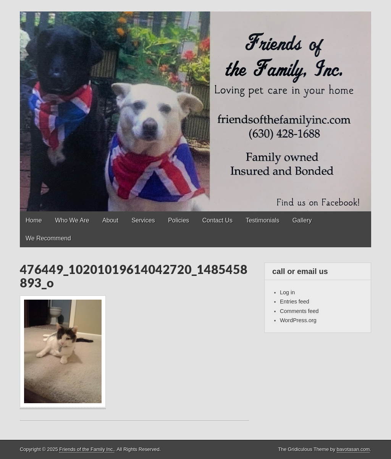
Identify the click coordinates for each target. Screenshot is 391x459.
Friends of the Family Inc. (86, 449)
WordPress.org (298, 320)
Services (143, 220)
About (110, 220)
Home (34, 220)
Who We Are (72, 220)
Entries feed (294, 301)
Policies (178, 220)
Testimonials (262, 220)
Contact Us (217, 220)
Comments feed (299, 311)
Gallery (302, 220)
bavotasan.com (353, 449)
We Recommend (48, 238)
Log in (287, 292)
